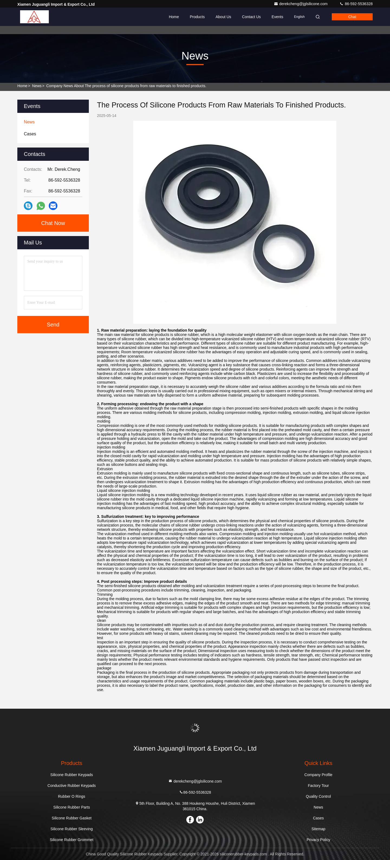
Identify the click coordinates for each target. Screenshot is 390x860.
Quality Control (318, 796)
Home (174, 17)
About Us (223, 17)
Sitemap (318, 829)
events (277, 17)
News (37, 86)
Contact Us (251, 17)
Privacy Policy (318, 840)
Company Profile (318, 775)
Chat (352, 17)
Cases (318, 818)
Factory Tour (318, 785)
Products (197, 17)
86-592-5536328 (356, 4)
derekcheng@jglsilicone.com (301, 4)
